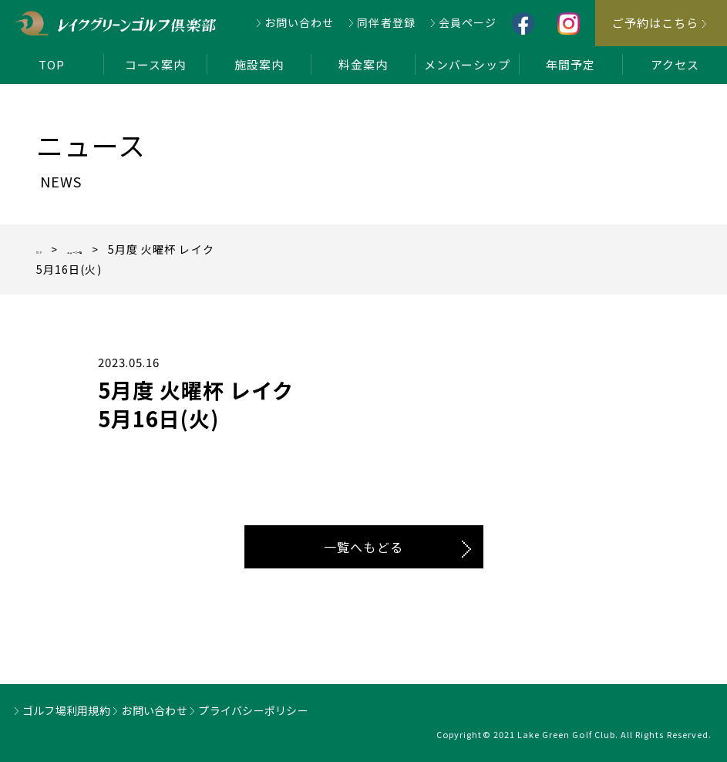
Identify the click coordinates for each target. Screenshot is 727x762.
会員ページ (467, 22)
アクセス (675, 64)
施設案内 (259, 64)
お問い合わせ (299, 22)
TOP (52, 64)
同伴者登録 (386, 22)
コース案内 (155, 64)
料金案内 (363, 64)
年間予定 (570, 64)
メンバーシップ (467, 64)
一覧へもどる (363, 547)
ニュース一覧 (121, 249)
